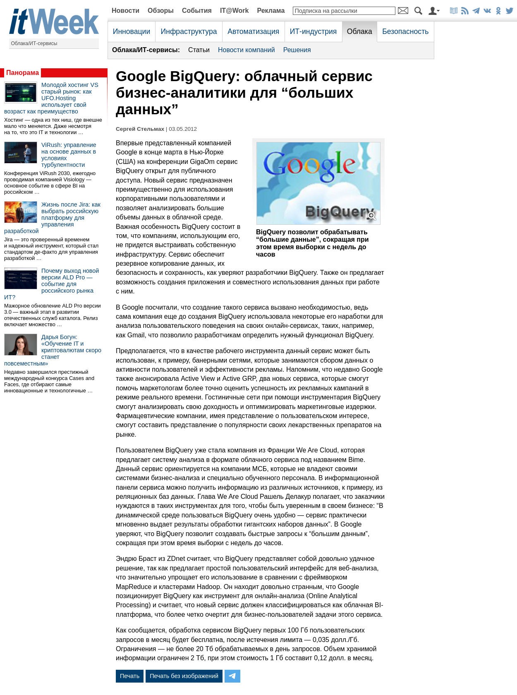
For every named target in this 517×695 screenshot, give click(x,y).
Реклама (271, 10)
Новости (125, 10)
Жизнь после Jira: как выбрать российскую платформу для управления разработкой (52, 217)
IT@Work (234, 10)
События (197, 10)
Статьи (199, 49)
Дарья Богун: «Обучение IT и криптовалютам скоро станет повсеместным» (52, 350)
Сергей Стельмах (140, 129)
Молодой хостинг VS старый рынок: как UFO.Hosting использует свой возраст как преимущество (51, 98)
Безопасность (405, 31)
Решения (297, 49)
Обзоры (161, 10)
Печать (129, 676)
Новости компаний (246, 49)
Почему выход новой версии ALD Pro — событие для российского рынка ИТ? (51, 284)
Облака (359, 31)
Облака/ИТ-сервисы (34, 43)
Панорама (22, 72)
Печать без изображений (184, 676)
